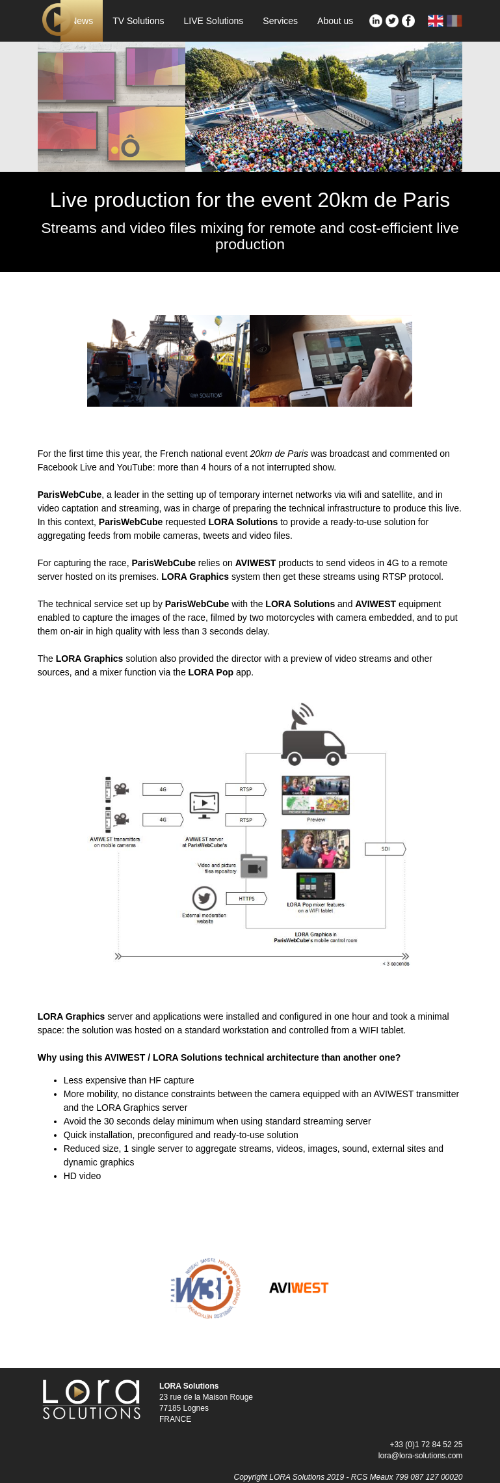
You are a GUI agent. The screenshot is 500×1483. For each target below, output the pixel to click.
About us (335, 21)
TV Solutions (138, 21)
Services (280, 21)
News (81, 21)
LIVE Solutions (214, 21)
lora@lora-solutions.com (420, 1455)
